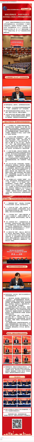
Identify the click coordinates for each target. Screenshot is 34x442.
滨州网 (17, 0)
